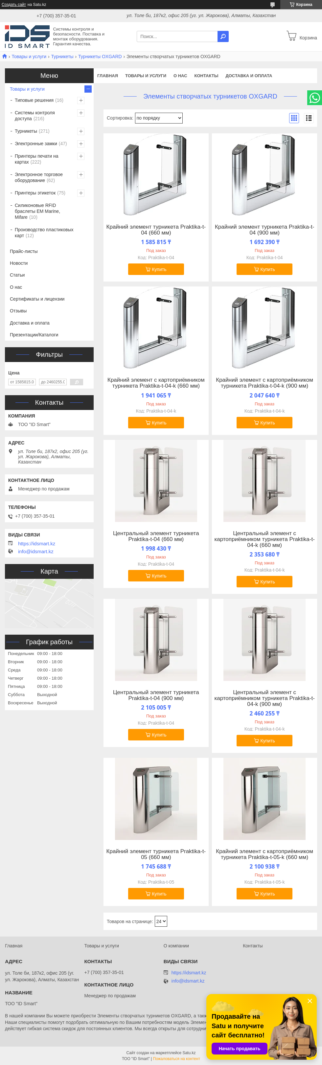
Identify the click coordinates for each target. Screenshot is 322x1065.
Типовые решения (34, 100)
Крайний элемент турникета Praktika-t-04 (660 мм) (156, 230)
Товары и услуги (29, 56)
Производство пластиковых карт (44, 232)
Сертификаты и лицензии (37, 299)
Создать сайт (14, 4)
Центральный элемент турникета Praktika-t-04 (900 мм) (156, 695)
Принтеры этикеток (35, 192)
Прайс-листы (24, 251)
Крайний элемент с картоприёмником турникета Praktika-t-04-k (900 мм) (264, 383)
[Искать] (223, 36)
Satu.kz (189, 1053)
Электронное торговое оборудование (39, 177)
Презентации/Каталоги (34, 334)
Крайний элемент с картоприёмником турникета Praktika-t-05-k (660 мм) (264, 854)
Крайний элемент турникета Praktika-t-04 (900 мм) (264, 230)
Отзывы (18, 310)
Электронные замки (36, 143)
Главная (107, 75)
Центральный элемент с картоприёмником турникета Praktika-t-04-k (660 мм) (264, 539)
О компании (176, 945)
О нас (180, 75)
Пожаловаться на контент (176, 1058)
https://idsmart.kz (36, 543)
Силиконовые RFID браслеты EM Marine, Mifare (37, 211)
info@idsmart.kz (36, 551)
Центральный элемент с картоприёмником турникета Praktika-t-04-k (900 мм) (264, 698)
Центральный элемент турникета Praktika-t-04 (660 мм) (156, 536)
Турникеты (62, 56)
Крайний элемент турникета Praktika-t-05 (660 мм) (156, 854)
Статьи (17, 275)
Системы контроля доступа (35, 115)
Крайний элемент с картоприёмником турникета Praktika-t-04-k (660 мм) (156, 383)
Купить (159, 269)
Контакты (206, 75)
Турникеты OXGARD (100, 56)
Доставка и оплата (248, 75)
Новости (19, 263)
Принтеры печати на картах (36, 159)
